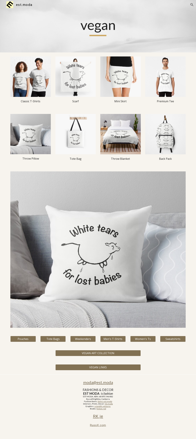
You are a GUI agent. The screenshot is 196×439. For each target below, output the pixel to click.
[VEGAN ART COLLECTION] (98, 353)
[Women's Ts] (143, 338)
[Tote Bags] (53, 338)
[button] (192, 5)
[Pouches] (23, 338)
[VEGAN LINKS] (98, 367)
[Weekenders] (83, 338)
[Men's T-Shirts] (113, 338)
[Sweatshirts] (172, 338)
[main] (98, 26)
